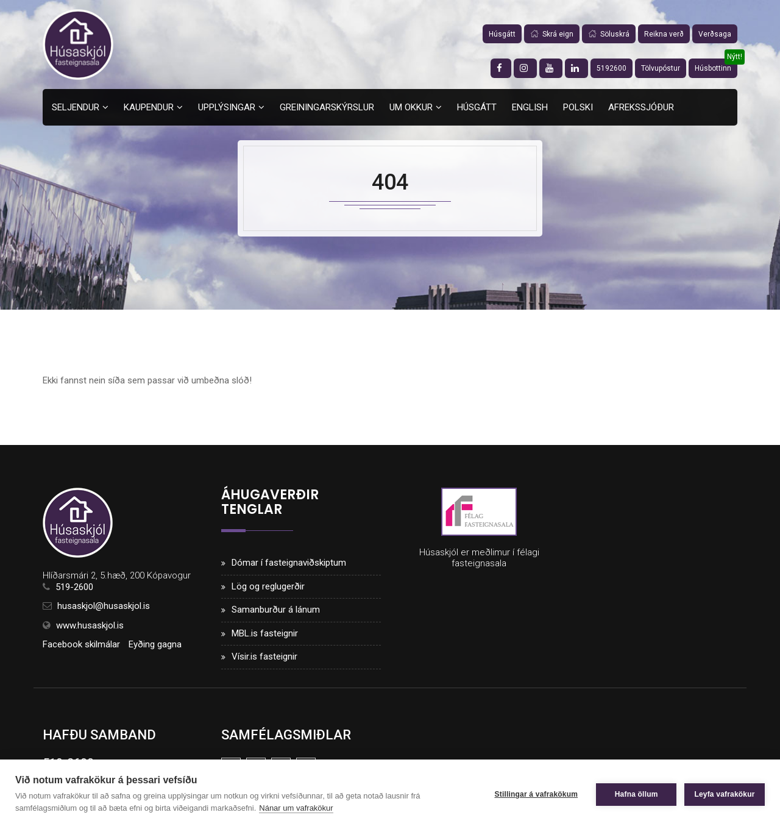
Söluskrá (608, 34)
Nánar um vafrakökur (296, 808)
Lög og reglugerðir (268, 586)
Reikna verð (664, 34)
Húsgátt (502, 34)
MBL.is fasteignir (265, 633)
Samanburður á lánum (276, 609)
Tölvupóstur (660, 68)
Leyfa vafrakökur (724, 794)
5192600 (611, 68)
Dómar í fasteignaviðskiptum (289, 562)
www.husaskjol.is (90, 625)
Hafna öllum (636, 794)
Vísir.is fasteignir (264, 656)
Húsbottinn (713, 68)
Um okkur (411, 107)
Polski (578, 107)
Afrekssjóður (641, 107)
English (530, 107)
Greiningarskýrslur (327, 107)
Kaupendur (149, 107)
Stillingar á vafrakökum (535, 794)
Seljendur (75, 107)
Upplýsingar (226, 107)
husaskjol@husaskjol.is (103, 606)
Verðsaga (714, 34)
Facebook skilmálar (81, 644)
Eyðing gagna (155, 644)
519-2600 (74, 587)
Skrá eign (551, 34)
